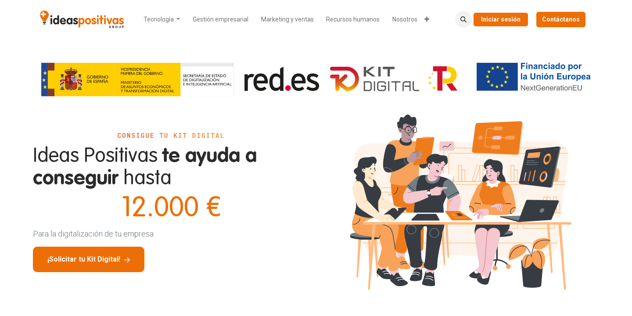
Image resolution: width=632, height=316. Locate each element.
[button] (463, 19)
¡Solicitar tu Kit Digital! (88, 259)
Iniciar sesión (501, 19)
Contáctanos (561, 19)
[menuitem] (162, 19)
